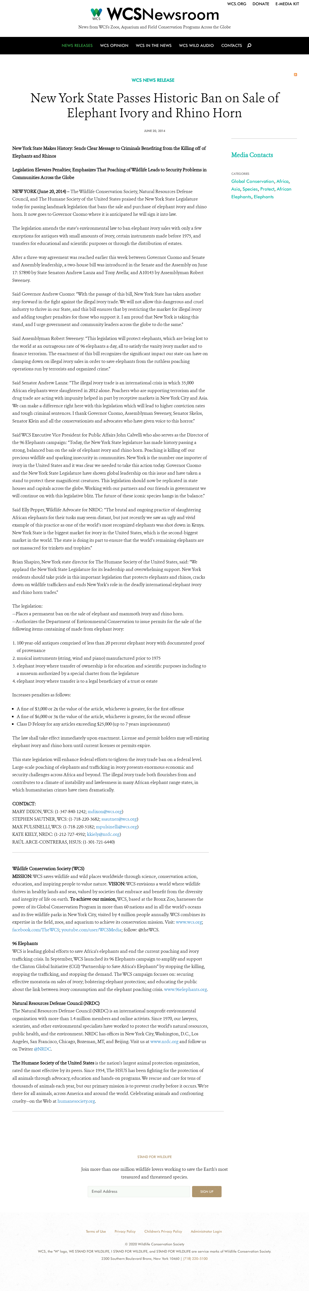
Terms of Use (96, 1231)
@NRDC (42, 1049)
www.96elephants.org (185, 989)
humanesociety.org (76, 1101)
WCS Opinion (114, 45)
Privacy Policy (125, 1231)
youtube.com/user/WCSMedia (91, 930)
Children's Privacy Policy (163, 1231)
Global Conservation (252, 181)
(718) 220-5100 (195, 1259)
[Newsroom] (154, 15)
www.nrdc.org (164, 1042)
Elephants (264, 196)
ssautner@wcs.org (119, 819)
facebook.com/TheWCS (35, 930)
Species (250, 189)
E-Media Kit (287, 3)
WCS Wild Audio (196, 45)
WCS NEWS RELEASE (153, 80)
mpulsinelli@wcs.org (116, 827)
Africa (283, 181)
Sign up (206, 1191)
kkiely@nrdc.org (103, 834)
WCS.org (236, 3)
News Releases (77, 45)
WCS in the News (154, 45)
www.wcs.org (189, 922)
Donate (261, 3)
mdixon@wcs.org (105, 812)
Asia (235, 189)
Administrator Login (206, 1231)
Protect (267, 189)
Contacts (231, 45)
